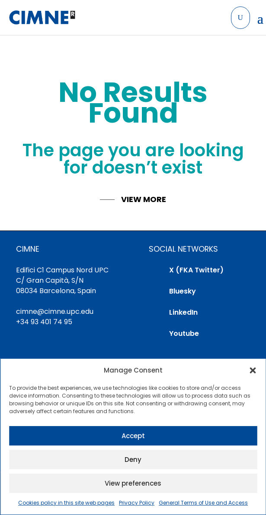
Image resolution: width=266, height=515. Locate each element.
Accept (133, 435)
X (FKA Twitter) (196, 270)
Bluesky (182, 291)
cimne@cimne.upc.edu (54, 311)
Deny (133, 459)
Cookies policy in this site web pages (66, 502)
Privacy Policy (136, 502)
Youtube (184, 333)
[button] (252, 370)
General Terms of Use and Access (203, 502)
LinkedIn (183, 312)
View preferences (133, 483)
